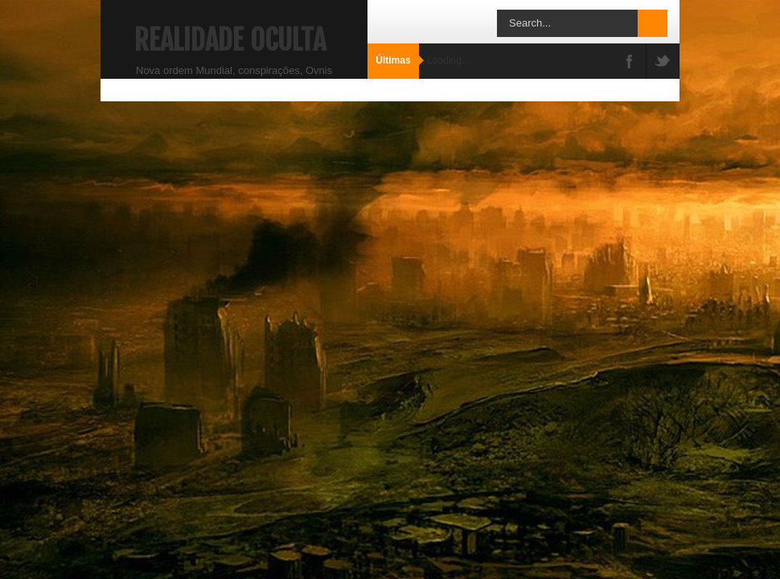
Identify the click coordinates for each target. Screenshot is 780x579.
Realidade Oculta (230, 40)
